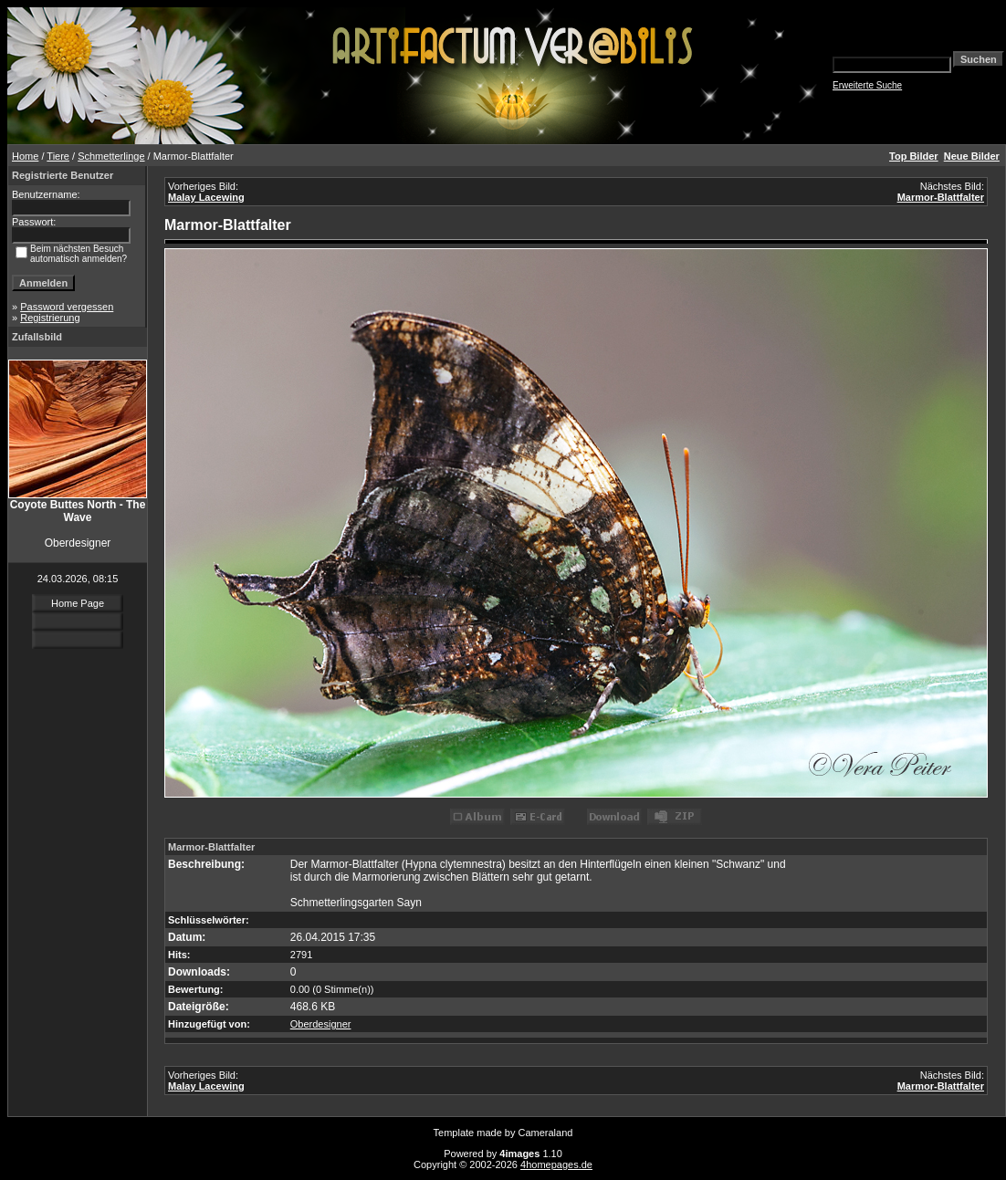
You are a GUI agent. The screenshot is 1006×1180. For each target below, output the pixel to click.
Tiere (58, 156)
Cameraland (546, 1132)
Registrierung (49, 317)
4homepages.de (556, 1164)
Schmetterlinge (111, 156)
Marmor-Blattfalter (940, 197)
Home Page (77, 603)
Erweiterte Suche (867, 85)
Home (25, 156)
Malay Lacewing (206, 197)
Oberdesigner (320, 1023)
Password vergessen (66, 306)
